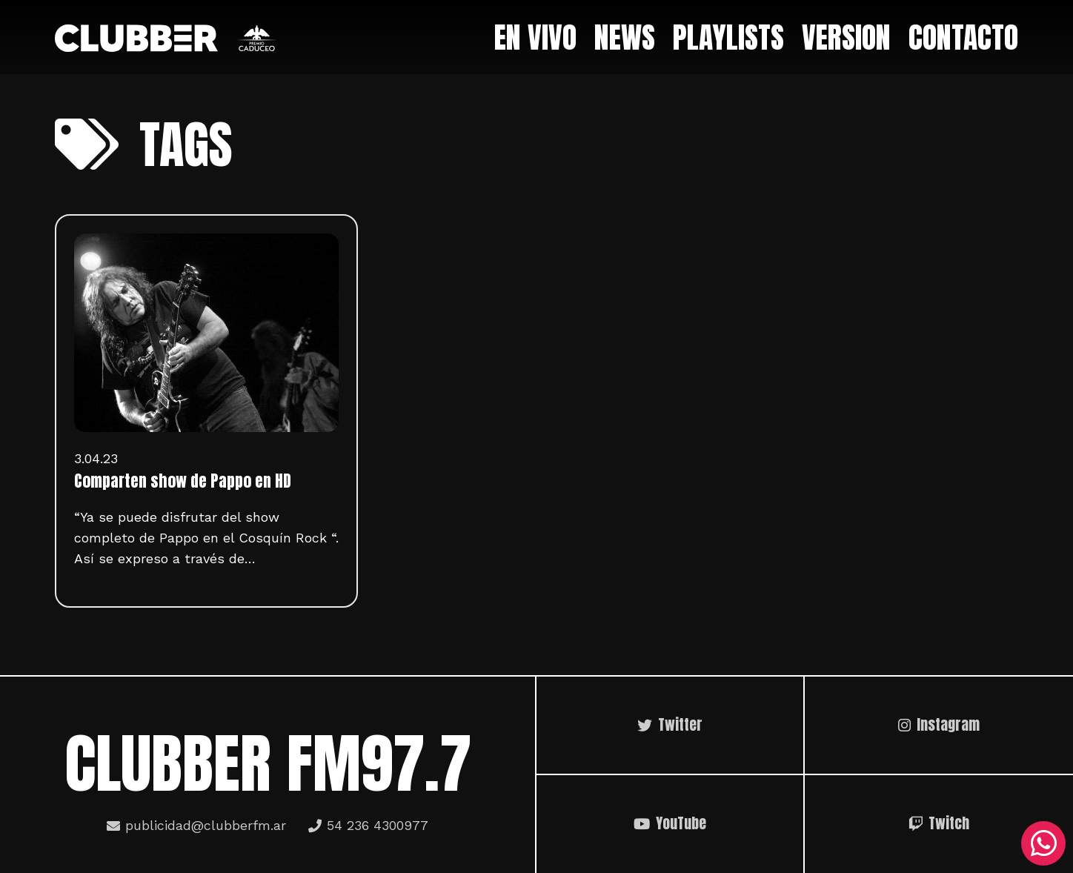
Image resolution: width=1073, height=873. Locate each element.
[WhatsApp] (1043, 843)
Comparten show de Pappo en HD (182, 481)
